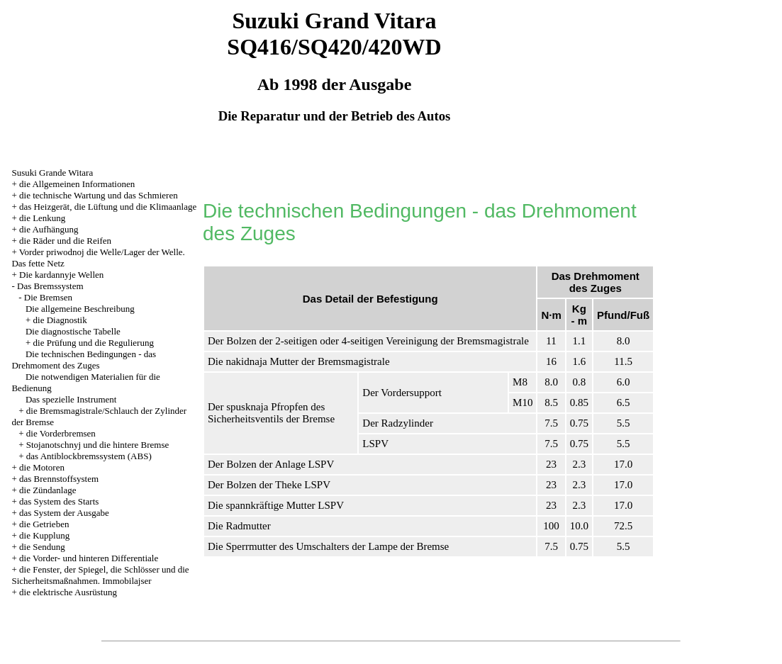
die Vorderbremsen (61, 433)
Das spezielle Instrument (71, 399)
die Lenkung (42, 218)
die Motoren (42, 467)
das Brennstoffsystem (59, 478)
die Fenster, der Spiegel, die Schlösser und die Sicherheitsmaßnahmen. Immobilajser (100, 575)
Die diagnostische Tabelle (73, 331)
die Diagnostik (60, 320)
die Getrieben (44, 524)
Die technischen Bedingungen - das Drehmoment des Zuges (83, 360)
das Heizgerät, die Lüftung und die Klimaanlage (107, 206)
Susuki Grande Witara (52, 172)
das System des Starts (59, 501)
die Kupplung (44, 535)
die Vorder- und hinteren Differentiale (88, 558)
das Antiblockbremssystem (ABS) (89, 456)
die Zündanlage (48, 490)
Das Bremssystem (50, 286)
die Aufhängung (48, 229)
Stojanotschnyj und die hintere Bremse (97, 444)
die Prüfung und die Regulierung (93, 342)
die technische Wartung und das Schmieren (98, 195)
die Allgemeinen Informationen (77, 184)
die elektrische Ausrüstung (68, 592)
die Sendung (42, 546)
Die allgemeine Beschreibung (80, 308)
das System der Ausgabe (64, 512)
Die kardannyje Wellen (61, 274)
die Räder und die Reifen (65, 240)
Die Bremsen (48, 297)
